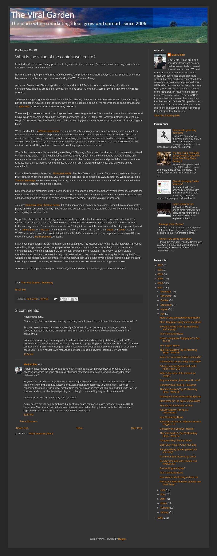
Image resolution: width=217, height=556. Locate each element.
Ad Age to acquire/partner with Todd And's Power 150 (178, 367)
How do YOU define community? (175, 238)
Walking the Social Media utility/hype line (180, 396)
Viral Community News (171, 333)
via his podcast (42, 236)
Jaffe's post (28, 229)
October (164, 300)
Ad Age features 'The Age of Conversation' (174, 411)
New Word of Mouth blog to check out (179, 477)
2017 (161, 265)
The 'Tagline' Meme (170, 345)
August (164, 309)
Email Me (20, 289)
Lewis (122, 229)
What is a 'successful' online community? (180, 357)
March (164, 503)
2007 (161, 287)
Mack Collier (30, 364)
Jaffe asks (24, 106)
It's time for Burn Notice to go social (178, 456)
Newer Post (22, 428)
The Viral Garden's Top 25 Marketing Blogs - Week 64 (178, 434)
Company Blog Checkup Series (176, 440)
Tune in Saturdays (25, 180)
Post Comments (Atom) (41, 433)
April (163, 498)
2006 (161, 518)
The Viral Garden (30, 282)
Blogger (122, 539)
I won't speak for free (183, 204)
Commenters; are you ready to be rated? (180, 361)
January (164, 512)
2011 (161, 270)
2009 (161, 278)
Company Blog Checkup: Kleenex (177, 429)
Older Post (136, 428)
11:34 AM (29, 354)
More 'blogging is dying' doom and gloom (180, 322)
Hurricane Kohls (62, 173)
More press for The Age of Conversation (180, 401)
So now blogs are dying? (172, 468)
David (110, 229)
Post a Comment (28, 421)
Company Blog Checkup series (42, 205)
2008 (161, 283)
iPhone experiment (48, 131)
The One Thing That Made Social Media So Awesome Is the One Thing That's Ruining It (186, 157)
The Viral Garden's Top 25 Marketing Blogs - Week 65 (178, 390)
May (162, 494)
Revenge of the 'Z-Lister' (171, 224)
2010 (161, 274)
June (163, 490)
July (162, 314)
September (166, 305)
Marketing (47, 282)
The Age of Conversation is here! (176, 405)
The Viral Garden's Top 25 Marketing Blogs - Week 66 (178, 351)
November (166, 296)
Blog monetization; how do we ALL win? (180, 380)
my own (45, 229)
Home (80, 428)
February (165, 507)
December (166, 291)
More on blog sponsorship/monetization (180, 317)
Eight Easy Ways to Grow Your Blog (178, 445)
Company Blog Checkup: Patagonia (178, 385)
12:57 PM (29, 414)
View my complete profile (167, 115)
